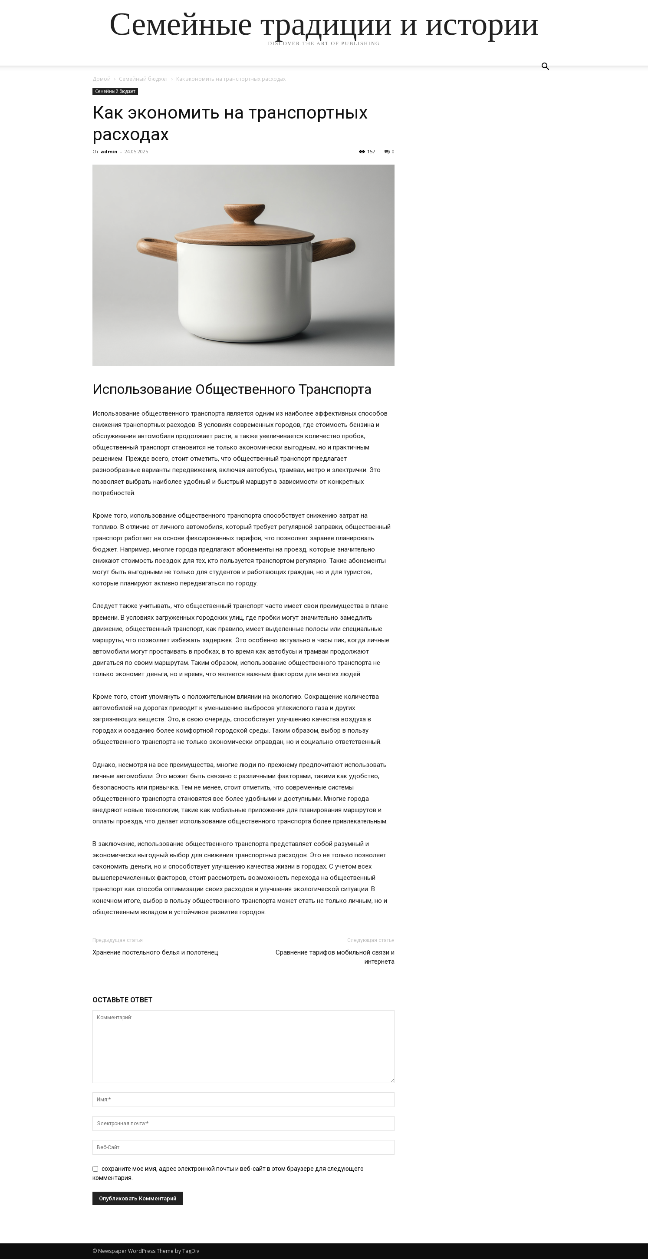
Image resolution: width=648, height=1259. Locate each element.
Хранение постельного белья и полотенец (155, 952)
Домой (101, 79)
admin (109, 151)
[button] (545, 67)
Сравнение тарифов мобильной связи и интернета (335, 956)
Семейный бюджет (143, 79)
